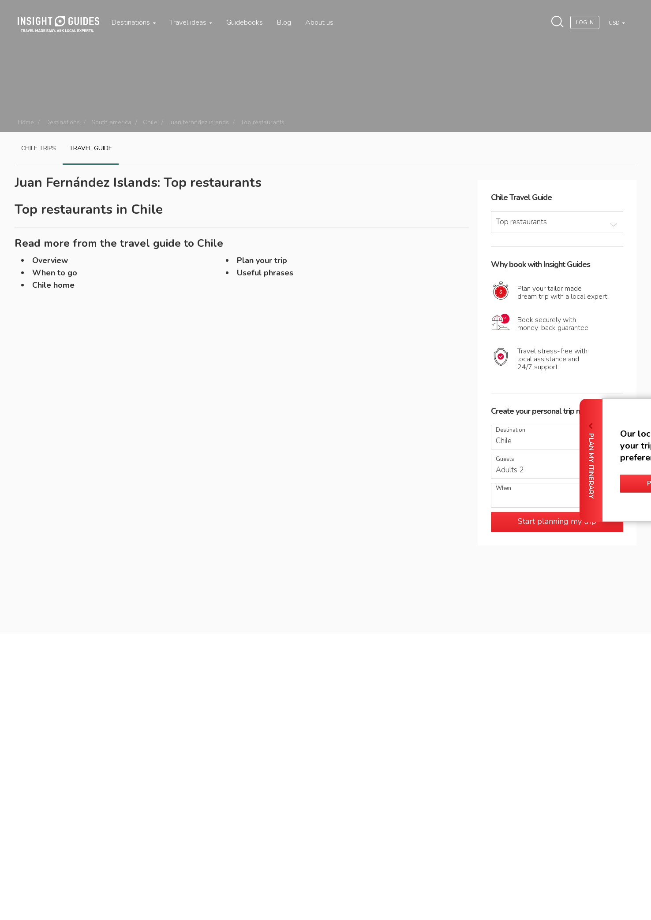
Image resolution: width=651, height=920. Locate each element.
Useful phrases (265, 272)
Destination (510, 430)
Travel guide (90, 148)
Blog (284, 22)
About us (319, 22)
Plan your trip (262, 260)
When (503, 488)
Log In (585, 22)
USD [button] (615, 22)
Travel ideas (191, 22)
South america (111, 122)
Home (26, 122)
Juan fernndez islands (199, 122)
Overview (50, 260)
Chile (150, 122)
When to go (54, 272)
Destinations (134, 22)
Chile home (53, 285)
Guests (505, 459)
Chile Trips (38, 148)
